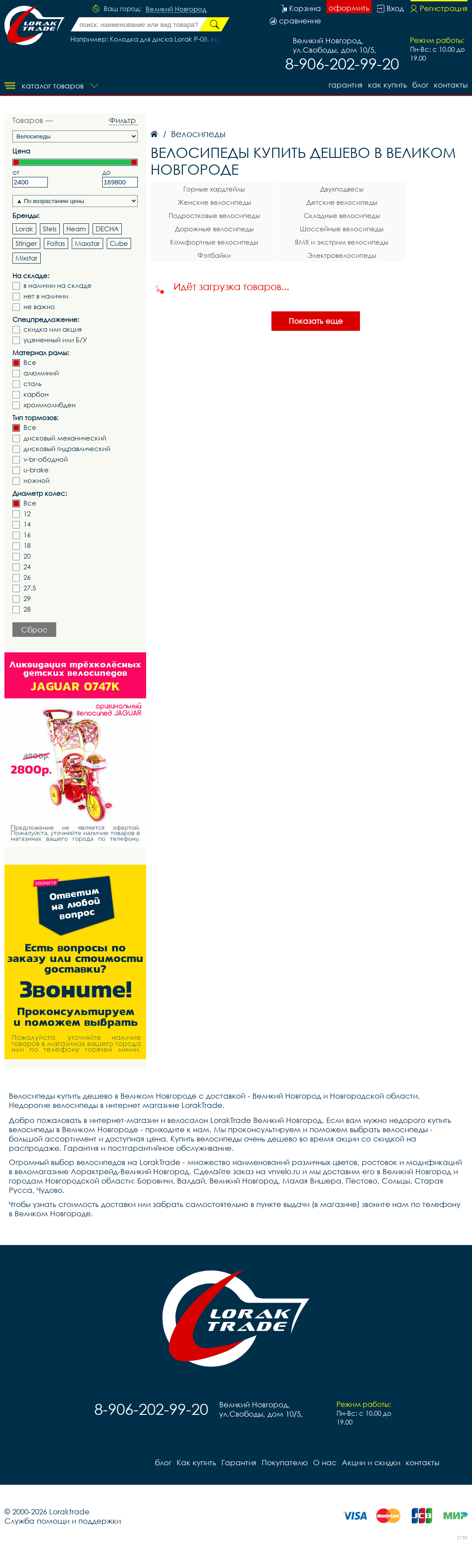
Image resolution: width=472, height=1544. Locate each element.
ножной (36, 480)
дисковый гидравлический (66, 448)
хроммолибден (49, 405)
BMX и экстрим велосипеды (341, 242)
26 (27, 577)
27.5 (29, 588)
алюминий (41, 373)
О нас (325, 1462)
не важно (39, 306)
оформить (349, 7)
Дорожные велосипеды (214, 229)
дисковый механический (64, 438)
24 (27, 566)
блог (420, 84)
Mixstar (26, 258)
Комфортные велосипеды (214, 242)
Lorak (24, 229)
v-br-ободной (45, 459)
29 (27, 598)
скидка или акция (52, 329)
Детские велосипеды (341, 202)
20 (27, 556)
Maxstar (87, 243)
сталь (32, 383)
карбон (36, 394)
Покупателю (285, 1462)
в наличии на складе (57, 285)
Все (29, 362)
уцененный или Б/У (55, 340)
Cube (119, 243)
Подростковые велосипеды (214, 215)
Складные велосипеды (342, 215)
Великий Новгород (176, 9)
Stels (50, 229)
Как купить (387, 84)
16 (27, 535)
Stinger (26, 243)
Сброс (34, 629)
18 (27, 545)
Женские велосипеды (214, 202)
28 (27, 609)
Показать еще (316, 321)
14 (27, 524)
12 (27, 513)
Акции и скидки (371, 1462)
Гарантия (346, 84)
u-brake (36, 470)
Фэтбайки (214, 255)
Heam (76, 229)
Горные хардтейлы (214, 189)
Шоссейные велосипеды (341, 229)
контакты (451, 84)
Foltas (56, 243)
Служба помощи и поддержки (62, 1520)
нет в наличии (45, 296)
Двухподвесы (342, 189)
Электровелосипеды (341, 255)
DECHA (107, 229)
